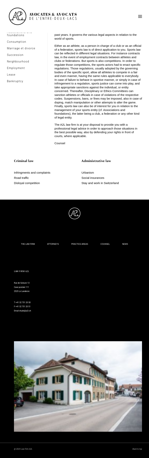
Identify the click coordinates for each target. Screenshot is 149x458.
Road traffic (21, 177)
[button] (140, 16)
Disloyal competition (27, 183)
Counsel (60, 143)
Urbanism (87, 172)
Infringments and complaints (32, 172)
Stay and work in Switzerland (100, 183)
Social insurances (92, 177)
